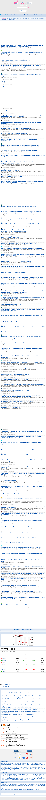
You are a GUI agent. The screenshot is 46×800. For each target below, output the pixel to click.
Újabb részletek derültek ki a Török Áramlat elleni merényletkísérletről (16, 707)
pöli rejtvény (33, 788)
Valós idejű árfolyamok (24, 18)
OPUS (31, 629)
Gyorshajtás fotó (22, 779)
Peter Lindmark (25, 774)
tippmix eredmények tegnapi (8, 789)
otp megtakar (9, 777)
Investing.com (7, 684)
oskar (27, 778)
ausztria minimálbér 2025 (22, 784)
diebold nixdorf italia (27, 767)
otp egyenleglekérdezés (18, 789)
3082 (13, 777)
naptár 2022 (23, 778)
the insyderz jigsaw (32, 778)
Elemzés (15, 16)
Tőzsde (11, 16)
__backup (43, 777)
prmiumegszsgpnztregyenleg (6, 764)
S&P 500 (20, 632)
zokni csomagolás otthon (23, 786)
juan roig (32, 779)
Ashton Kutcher (40, 767)
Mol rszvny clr (41, 764)
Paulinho (17, 777)
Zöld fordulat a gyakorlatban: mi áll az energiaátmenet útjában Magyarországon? (15, 736)
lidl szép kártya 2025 (35, 786)
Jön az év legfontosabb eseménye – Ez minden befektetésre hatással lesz (16, 740)
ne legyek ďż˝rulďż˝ (17, 763)
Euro (1, 16)
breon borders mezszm (26, 763)
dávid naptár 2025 (37, 784)
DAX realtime (11, 794)
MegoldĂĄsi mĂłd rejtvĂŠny (36, 763)
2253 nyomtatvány (38, 785)
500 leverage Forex (12, 768)
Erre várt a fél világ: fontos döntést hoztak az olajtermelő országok (16, 720)
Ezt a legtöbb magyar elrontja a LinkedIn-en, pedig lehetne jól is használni (16, 728)
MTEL (23, 629)
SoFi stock (41, 774)
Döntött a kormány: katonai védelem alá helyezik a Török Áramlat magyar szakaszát (19, 709)
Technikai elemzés (4, 794)
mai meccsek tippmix (26, 788)
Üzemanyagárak (19, 14)
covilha (3, 778)
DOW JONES (25, 632)
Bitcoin (42, 14)
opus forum (37, 789)
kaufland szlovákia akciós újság (28, 789)
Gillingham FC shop (4, 768)
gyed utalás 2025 (30, 784)
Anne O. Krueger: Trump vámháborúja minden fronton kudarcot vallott (15, 732)
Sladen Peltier (4, 779)
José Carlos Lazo (25, 768)
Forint (35, 14)
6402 (44, 778)
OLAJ (32, 632)
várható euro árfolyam (30, 785)
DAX (14, 632)
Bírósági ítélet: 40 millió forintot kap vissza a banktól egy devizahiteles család (18, 714)
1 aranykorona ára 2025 (5, 784)
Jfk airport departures (12, 774)
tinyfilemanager (10, 763)
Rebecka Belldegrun (36, 777)
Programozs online (36, 765)
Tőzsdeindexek (16, 18)
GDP (24, 14)
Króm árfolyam (30, 775)
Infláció (28, 14)
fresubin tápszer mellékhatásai (17, 788)
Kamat (32, 14)
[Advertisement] (23, 31)
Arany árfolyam (3, 19)
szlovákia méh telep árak (21, 785)
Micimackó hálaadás (16, 769)
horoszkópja (20, 774)
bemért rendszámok (13, 784)
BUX (8, 16)
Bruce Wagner (29, 777)
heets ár (29, 786)
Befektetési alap (22, 777)
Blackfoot (16, 775)
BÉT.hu (16, 794)
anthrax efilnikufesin (11, 767)
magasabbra (34, 767)
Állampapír (13, 14)
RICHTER (27, 629)
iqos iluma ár (8, 788)
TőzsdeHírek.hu (6, 686)
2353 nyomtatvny (36, 768)
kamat (23, 764)
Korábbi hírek (9, 690)
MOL (20, 629)
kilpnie (2, 763)
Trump (8, 14)
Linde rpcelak (22, 765)
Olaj (38, 14)
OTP (4, 16)
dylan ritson (19, 768)
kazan (37, 774)
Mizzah (6, 774)
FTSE (17, 632)
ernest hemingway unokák (10, 778)
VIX (29, 632)
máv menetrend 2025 (12, 785)
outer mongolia (32, 774)
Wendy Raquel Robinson (16, 764)
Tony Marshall (3, 775)
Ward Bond (21, 767)
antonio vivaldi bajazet (5, 765)
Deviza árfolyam (40, 18)
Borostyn (27, 764)
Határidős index (33, 18)
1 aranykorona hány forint (13, 786)
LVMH (5, 763)
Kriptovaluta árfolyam (12, 19)
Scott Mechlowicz (15, 779)
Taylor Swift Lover (10, 775)
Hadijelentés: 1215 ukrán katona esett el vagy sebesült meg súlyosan (16, 719)
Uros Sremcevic (29, 765)
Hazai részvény (9, 18)
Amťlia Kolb (17, 765)
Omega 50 (12, 765)
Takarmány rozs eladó (23, 775)
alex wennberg (9, 769)
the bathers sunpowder (34, 764)
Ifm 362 (9, 779)
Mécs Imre (18, 778)
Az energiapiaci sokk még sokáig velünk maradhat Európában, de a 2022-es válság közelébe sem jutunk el (16, 745)
